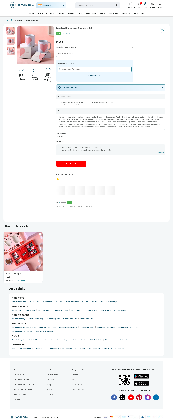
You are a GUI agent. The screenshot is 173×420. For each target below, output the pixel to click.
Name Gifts (119, 348)
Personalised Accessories (44, 331)
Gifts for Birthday (18, 319)
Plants (102, 13)
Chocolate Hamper (72, 302)
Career (17, 399)
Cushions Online (98, 302)
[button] (10, 31)
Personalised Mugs (87, 327)
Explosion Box (54, 348)
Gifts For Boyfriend (61, 310)
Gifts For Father (105, 310)
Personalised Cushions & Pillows (24, 327)
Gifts (81, 13)
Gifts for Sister (80, 348)
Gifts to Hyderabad (80, 340)
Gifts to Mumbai (111, 340)
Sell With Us (19, 375)
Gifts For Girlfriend (44, 310)
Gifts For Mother (120, 310)
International (138, 13)
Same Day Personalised (47, 327)
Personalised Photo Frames (128, 327)
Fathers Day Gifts (86, 319)
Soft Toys (58, 302)
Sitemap (50, 389)
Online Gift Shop (40, 348)
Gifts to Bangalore (19, 340)
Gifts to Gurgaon (63, 340)
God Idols (85, 302)
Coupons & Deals (21, 380)
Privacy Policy (53, 375)
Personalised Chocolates (106, 327)
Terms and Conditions (23, 389)
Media (49, 370)
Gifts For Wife (92, 310)
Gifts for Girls (17, 310)
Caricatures (47, 302)
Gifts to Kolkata (96, 340)
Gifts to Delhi (49, 340)
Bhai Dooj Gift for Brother (21, 348)
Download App (78, 389)
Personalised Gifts (19, 302)
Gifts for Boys (67, 348)
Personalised (91, 13)
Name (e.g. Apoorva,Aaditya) (67, 47)
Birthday (60, 13)
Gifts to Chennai (35, 340)
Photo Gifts (108, 348)
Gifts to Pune (125, 340)
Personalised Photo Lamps (22, 331)
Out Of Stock (71, 163)
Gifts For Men (30, 310)
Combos (50, 13)
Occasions (125, 13)
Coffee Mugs (112, 302)
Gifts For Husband (77, 310)
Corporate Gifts (79, 370)
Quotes (50, 394)
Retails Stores (20, 394)
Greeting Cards (34, 302)
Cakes (41, 13)
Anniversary (71, 13)
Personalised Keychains (68, 327)
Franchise (76, 375)
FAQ (74, 380)
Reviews (50, 380)
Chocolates (113, 13)
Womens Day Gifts (53, 319)
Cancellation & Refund (24, 384)
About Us (18, 370)
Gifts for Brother (95, 348)
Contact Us (77, 384)
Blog (49, 384)
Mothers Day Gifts (70, 319)
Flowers (32, 13)
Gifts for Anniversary (35, 319)
